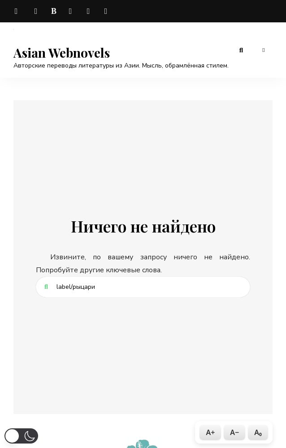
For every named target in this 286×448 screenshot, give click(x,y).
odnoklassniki (90, 11)
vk (36, 11)
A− (234, 432)
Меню (264, 50)
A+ (210, 432)
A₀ (258, 432)
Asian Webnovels (61, 52)
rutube (108, 11)
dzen (72, 11)
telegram (18, 11)
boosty (54, 11)
